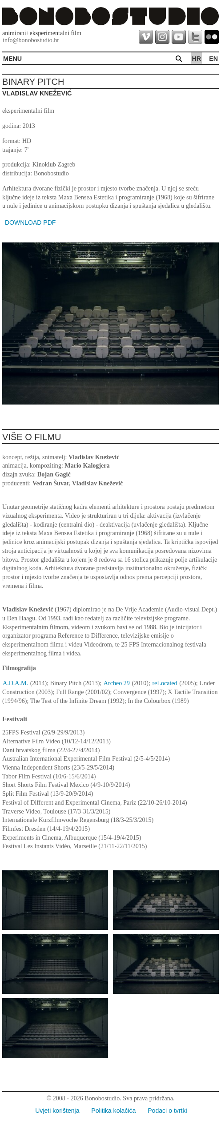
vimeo (146, 37)
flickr (212, 37)
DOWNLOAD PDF (30, 222)
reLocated (164, 682)
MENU (12, 58)
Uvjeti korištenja (57, 1110)
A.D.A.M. (15, 682)
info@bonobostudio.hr (31, 40)
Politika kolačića (113, 1110)
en (213, 58)
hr (196, 58)
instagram (162, 37)
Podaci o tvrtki (167, 1110)
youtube (179, 37)
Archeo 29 (117, 682)
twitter (195, 37)
